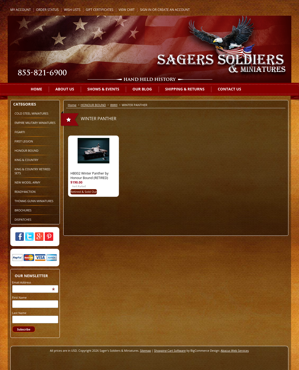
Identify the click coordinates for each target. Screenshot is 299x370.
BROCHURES (23, 210)
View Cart (127, 9)
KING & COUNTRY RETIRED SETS (32, 171)
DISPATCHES (23, 219)
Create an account (174, 9)
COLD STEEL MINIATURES (31, 113)
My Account (20, 9)
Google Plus (39, 236)
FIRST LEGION (24, 141)
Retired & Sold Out (83, 192)
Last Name (19, 313)
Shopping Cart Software (170, 350)
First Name (19, 297)
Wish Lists (72, 9)
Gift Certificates (99, 9)
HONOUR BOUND (26, 151)
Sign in (145, 9)
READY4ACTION (25, 192)
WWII (114, 105)
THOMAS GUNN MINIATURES (34, 201)
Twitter (29, 236)
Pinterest (49, 236)
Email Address (21, 282)
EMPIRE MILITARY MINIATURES (35, 123)
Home (72, 105)
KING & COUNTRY (26, 160)
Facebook (19, 236)
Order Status (47, 9)
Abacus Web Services (235, 350)
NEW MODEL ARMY (27, 182)
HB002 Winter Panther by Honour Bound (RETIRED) (89, 175)
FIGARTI (20, 132)
